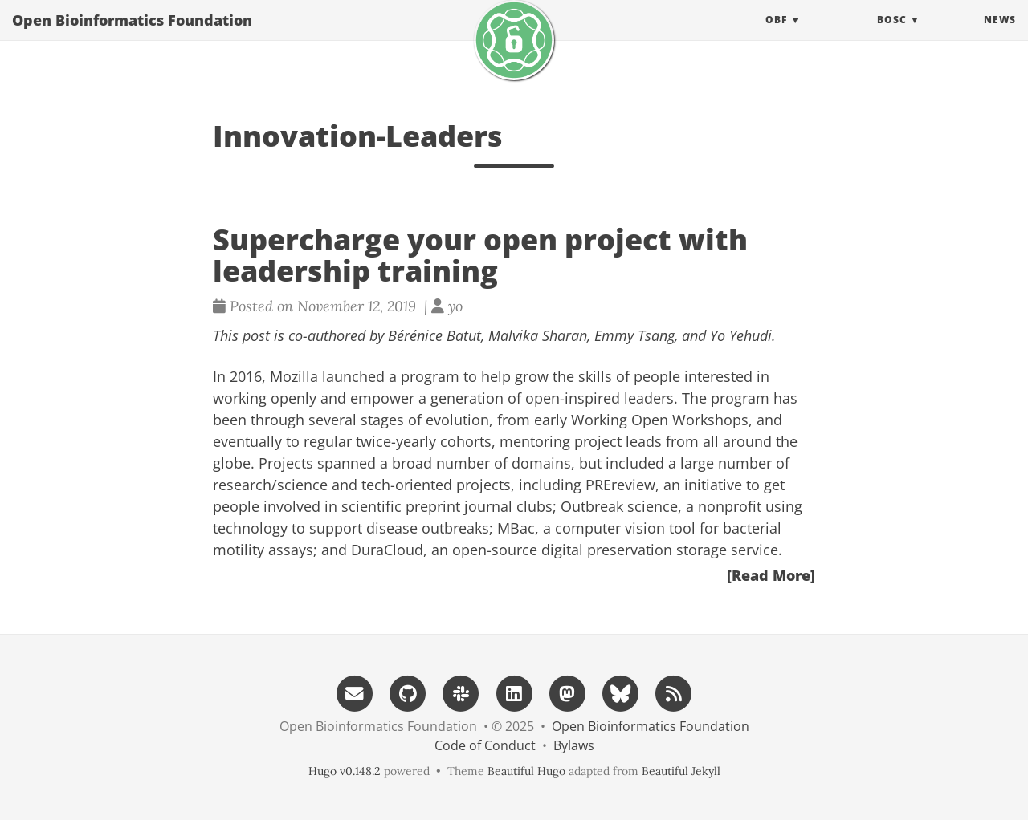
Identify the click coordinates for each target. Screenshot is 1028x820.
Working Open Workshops (660, 419)
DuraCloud (387, 549)
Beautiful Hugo (526, 771)
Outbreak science (619, 506)
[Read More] (771, 575)
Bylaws (573, 745)
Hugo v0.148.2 (344, 771)
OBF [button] (776, 36)
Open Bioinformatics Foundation (132, 36)
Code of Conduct (485, 745)
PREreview (620, 484)
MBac (516, 528)
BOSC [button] (892, 36)
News (1000, 36)
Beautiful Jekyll (681, 771)
